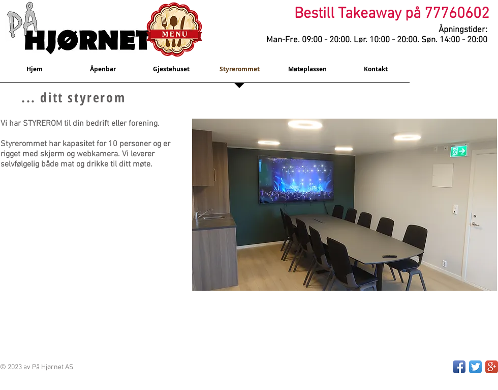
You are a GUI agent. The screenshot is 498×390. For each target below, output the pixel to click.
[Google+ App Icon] (491, 366)
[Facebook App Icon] (459, 366)
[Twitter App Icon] (475, 366)
